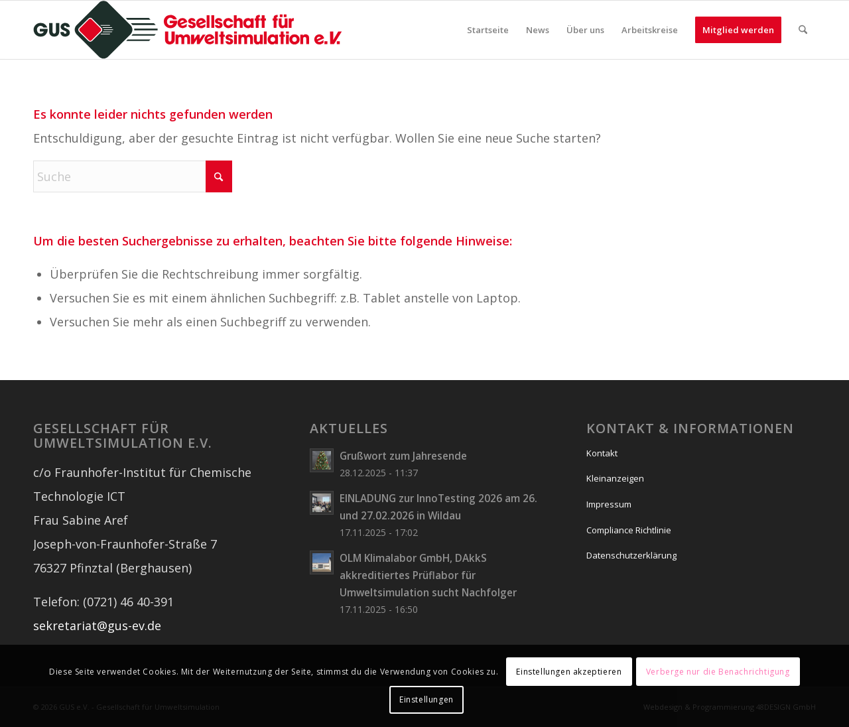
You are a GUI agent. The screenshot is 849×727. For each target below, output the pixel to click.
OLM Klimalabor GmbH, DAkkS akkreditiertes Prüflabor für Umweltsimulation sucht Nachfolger (428, 575)
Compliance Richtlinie (628, 530)
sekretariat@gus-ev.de (97, 625)
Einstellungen (426, 699)
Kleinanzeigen (615, 478)
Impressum (608, 504)
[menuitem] (487, 30)
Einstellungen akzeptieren (568, 671)
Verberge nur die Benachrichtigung (718, 671)
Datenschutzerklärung (631, 555)
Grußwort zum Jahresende (403, 455)
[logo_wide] (187, 30)
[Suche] (803, 30)
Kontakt (602, 453)
